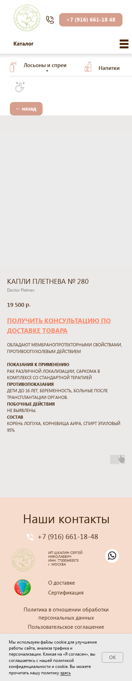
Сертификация (66, 592)
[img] (124, 44)
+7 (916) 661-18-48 (67, 536)
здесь (65, 672)
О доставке (61, 582)
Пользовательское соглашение (66, 626)
